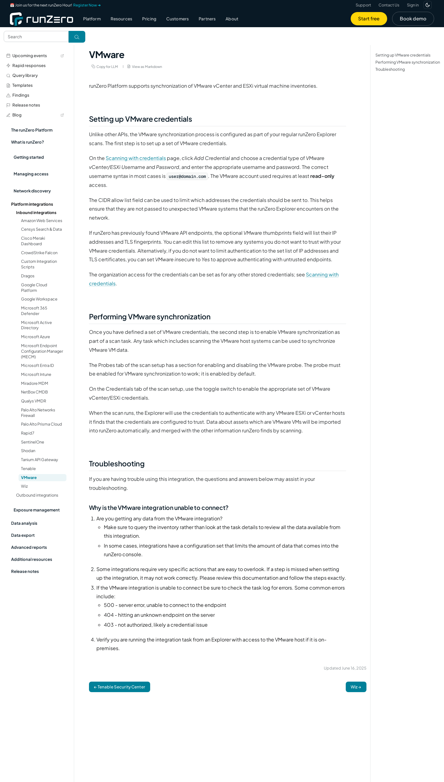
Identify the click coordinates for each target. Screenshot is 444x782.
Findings (17, 95)
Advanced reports (29, 547)
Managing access (31, 173)
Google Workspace (39, 298)
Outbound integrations (37, 495)
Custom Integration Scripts (39, 264)
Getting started (29, 157)
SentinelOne (32, 441)
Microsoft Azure (35, 336)
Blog (35, 114)
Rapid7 (27, 433)
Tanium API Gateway (39, 459)
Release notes (23, 104)
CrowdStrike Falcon (39, 252)
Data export (23, 535)
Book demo (413, 18)
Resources (121, 18)
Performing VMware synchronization (407, 62)
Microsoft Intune (36, 374)
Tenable (28, 468)
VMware (29, 477)
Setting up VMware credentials (402, 55)
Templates (19, 85)
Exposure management (37, 509)
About (232, 18)
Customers (177, 18)
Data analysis (24, 523)
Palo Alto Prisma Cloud (41, 424)
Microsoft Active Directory (36, 325)
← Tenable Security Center (119, 686)
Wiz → (356, 686)
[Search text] (36, 36)
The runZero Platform (32, 129)
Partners (207, 18)
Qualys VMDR (33, 400)
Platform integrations (32, 204)
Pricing (149, 18)
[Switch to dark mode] (428, 5)
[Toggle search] (77, 37)
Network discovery (32, 190)
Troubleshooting (390, 69)
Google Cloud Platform (34, 287)
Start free (369, 18)
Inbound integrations (36, 212)
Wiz (24, 486)
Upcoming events (35, 55)
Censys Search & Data (41, 229)
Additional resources (31, 559)
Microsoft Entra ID (37, 365)
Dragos (28, 275)
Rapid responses (26, 65)
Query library (22, 75)
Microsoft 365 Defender (34, 310)
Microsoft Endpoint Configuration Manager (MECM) (42, 351)
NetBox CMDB (34, 391)
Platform (92, 18)
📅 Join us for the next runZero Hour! (55, 5)
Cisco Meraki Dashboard (33, 241)
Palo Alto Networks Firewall (38, 412)
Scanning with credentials (136, 158)
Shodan (28, 450)
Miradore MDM (34, 383)
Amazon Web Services (41, 220)
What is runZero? (27, 142)
